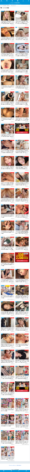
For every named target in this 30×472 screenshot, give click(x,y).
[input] (15, 6)
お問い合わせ (19, 465)
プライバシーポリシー (12, 465)
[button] (29, 5)
